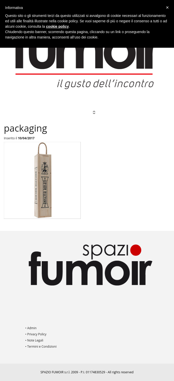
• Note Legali (34, 340)
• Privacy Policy (36, 334)
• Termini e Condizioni (41, 346)
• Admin (31, 328)
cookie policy (57, 26)
